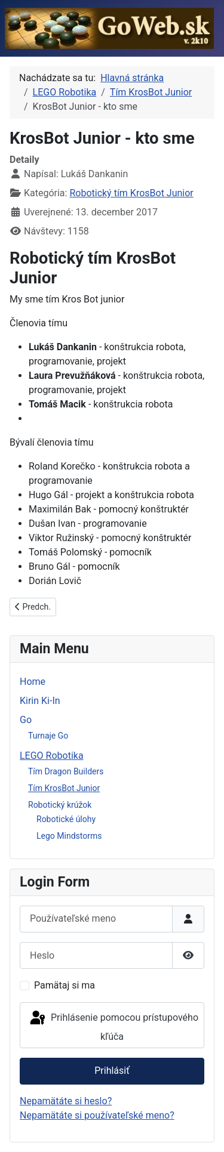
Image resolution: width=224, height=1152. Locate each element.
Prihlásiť (112, 1070)
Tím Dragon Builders (65, 771)
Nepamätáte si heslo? (66, 1101)
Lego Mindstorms (69, 836)
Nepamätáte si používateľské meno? (97, 1115)
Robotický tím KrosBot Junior (131, 193)
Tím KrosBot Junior (64, 788)
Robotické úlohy (66, 819)
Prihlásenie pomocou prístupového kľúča (113, 1025)
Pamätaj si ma (64, 985)
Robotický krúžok (59, 805)
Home (32, 681)
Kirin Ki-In (40, 700)
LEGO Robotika (52, 755)
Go (26, 719)
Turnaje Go (48, 735)
